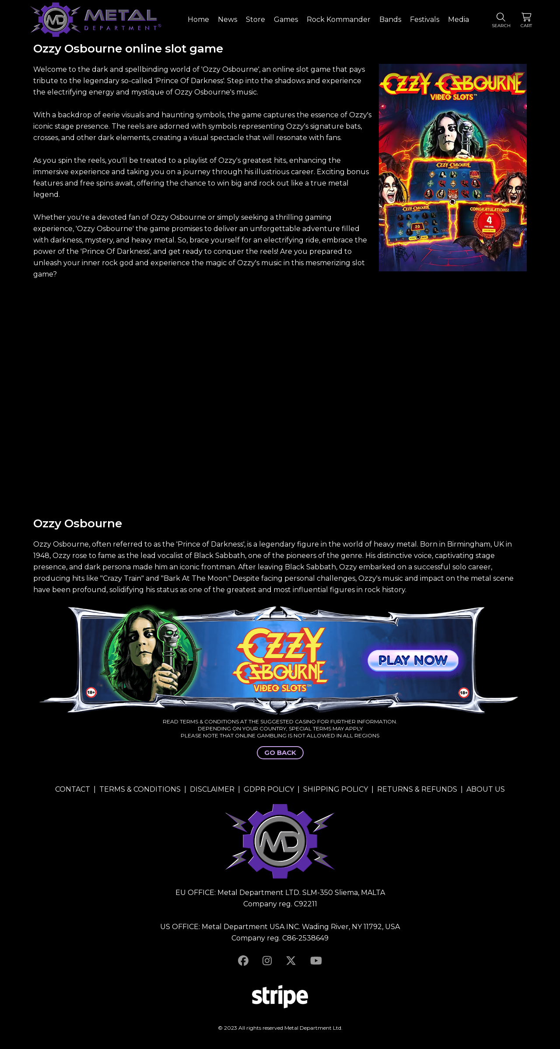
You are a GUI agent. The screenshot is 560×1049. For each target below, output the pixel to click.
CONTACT (72, 789)
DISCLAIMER (212, 789)
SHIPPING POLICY (335, 789)
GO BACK (280, 752)
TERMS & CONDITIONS (140, 789)
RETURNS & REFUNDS (417, 789)
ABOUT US (485, 789)
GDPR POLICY (269, 789)
